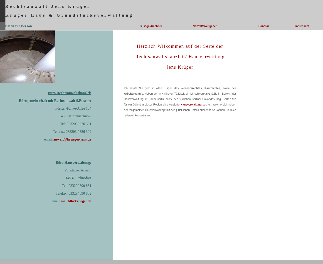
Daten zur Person (18, 26)
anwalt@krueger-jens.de (72, 139)
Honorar (263, 26)
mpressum (302, 26)
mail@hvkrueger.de (76, 201)
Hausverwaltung (191, 104)
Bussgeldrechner (151, 26)
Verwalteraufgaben (205, 26)
